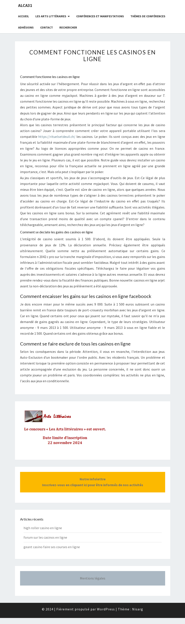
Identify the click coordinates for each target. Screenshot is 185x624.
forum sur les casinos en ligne (45, 537)
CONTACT (46, 27)
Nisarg (137, 609)
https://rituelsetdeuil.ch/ (56, 136)
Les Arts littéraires (50, 16)
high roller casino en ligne (43, 528)
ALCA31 (25, 5)
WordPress (106, 609)
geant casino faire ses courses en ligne (52, 547)
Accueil (23, 16)
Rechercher (68, 27)
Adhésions (26, 27)
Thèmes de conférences (147, 16)
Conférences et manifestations (100, 16)
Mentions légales (92, 578)
